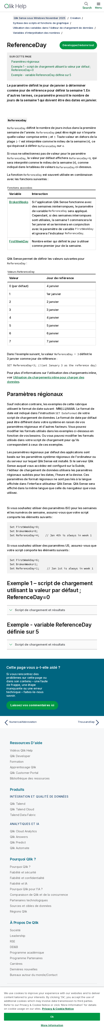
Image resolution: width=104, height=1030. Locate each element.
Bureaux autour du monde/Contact (33, 975)
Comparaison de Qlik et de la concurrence (39, 894)
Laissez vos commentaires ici (32, 705)
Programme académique (27, 952)
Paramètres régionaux (25, 61)
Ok (52, 1016)
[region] (52, 1008)
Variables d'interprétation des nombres (36, 32)
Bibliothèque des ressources (30, 778)
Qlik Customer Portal (24, 772)
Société (15, 930)
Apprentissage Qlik (23, 767)
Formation (17, 761)
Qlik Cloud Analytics (23, 831)
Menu (98, 7)
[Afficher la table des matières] (8, 18)
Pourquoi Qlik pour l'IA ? (26, 889)
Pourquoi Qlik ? (20, 866)
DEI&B (14, 947)
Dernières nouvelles (23, 969)
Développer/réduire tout (78, 45)
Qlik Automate (19, 848)
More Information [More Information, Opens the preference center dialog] (52, 1025)
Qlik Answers (19, 836)
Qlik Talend (17, 803)
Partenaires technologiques (29, 900)
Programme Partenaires (26, 958)
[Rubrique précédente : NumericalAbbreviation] (27, 722)
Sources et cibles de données (30, 906)
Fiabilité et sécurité (23, 872)
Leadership (18, 935)
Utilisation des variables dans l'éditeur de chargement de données (53, 27)
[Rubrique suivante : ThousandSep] (77, 722)
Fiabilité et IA (18, 883)
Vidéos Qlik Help (21, 750)
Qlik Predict (18, 842)
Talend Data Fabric (23, 815)
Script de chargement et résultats (40, 610)
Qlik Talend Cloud (22, 809)
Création (75, 18)
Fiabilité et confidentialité (27, 878)
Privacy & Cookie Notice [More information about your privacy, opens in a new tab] (58, 1008)
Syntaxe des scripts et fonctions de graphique (41, 23)
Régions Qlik (18, 911)
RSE (12, 941)
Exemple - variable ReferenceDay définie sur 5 (41, 75)
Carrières (16, 963)
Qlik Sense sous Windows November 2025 (39, 18)
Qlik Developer (20, 756)
